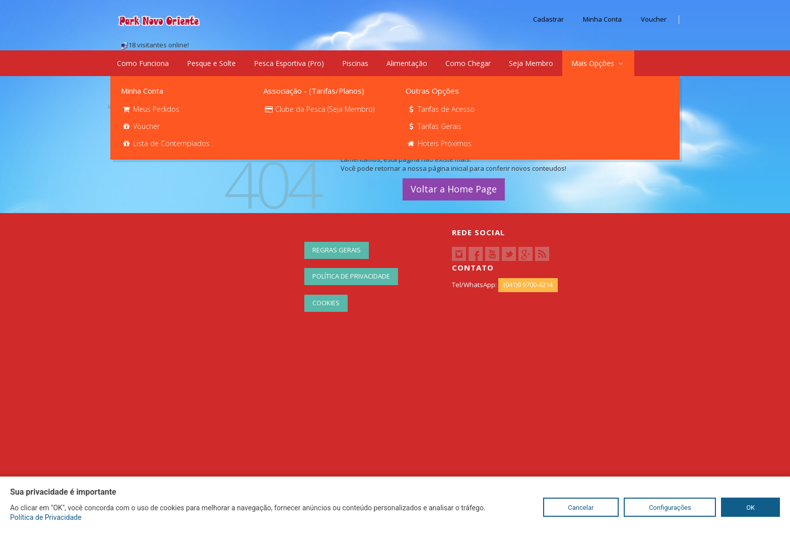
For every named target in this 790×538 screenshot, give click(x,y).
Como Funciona (143, 63)
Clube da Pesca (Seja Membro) (320, 109)
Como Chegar (468, 63)
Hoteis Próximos (439, 143)
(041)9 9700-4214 (528, 284)
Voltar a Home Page (454, 189)
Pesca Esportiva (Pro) (289, 63)
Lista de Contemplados (166, 143)
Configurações (670, 507)
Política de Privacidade (351, 276)
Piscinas (355, 63)
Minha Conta (602, 19)
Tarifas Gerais (434, 126)
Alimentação (406, 63)
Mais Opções (598, 63)
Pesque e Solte (211, 63)
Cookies (326, 302)
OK (750, 507)
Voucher (654, 19)
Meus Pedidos (150, 109)
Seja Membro (531, 63)
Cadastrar (548, 19)
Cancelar (581, 507)
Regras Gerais (336, 249)
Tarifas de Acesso (441, 109)
